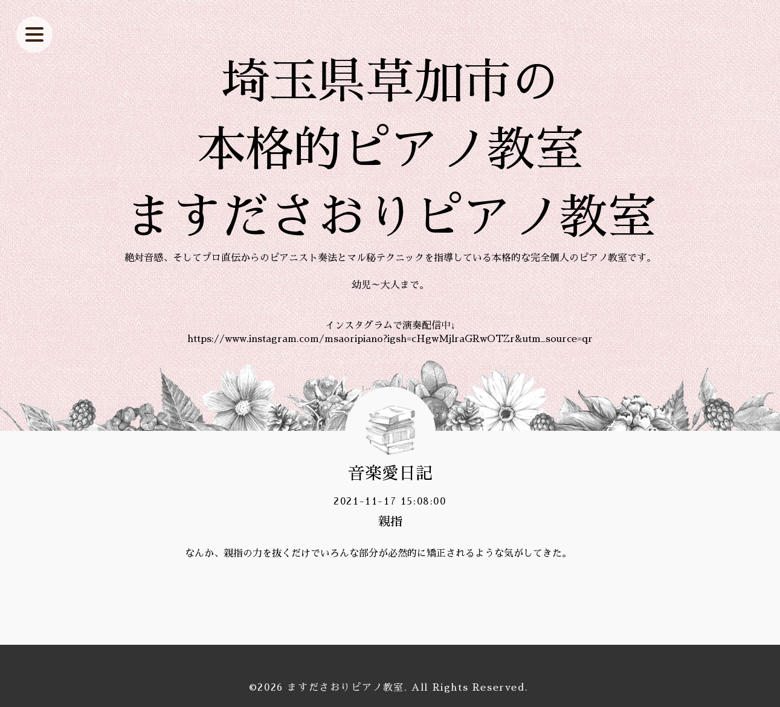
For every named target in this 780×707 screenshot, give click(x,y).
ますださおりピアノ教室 (345, 687)
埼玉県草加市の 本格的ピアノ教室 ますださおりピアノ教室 (390, 150)
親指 (390, 521)
